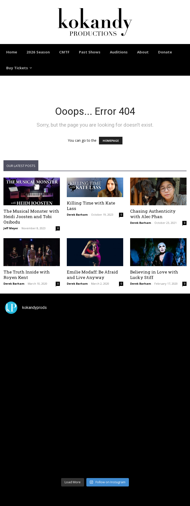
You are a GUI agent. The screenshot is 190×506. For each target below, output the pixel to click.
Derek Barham (77, 214)
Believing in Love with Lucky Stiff (154, 274)
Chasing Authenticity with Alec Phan (153, 213)
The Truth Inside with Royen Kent (26, 274)
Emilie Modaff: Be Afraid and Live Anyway (92, 274)
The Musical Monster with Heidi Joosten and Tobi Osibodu (31, 216)
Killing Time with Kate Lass (91, 205)
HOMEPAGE (111, 140)
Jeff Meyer (10, 228)
